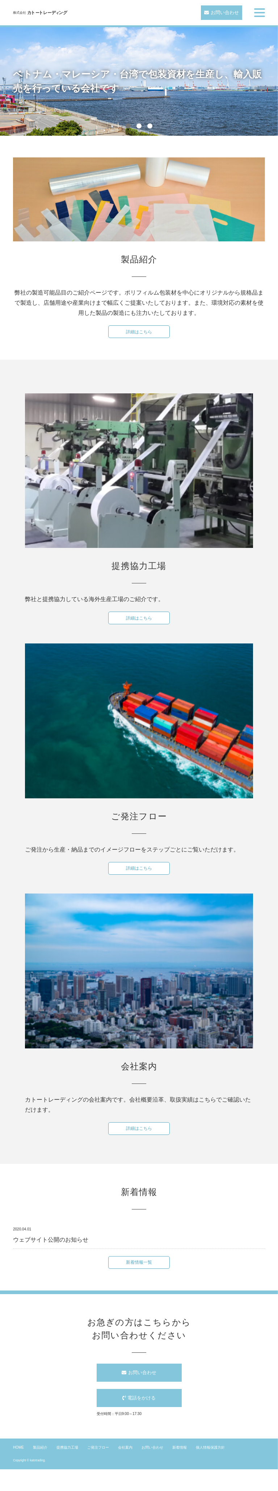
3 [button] (149, 125)
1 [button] (128, 125)
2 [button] (139, 125)
